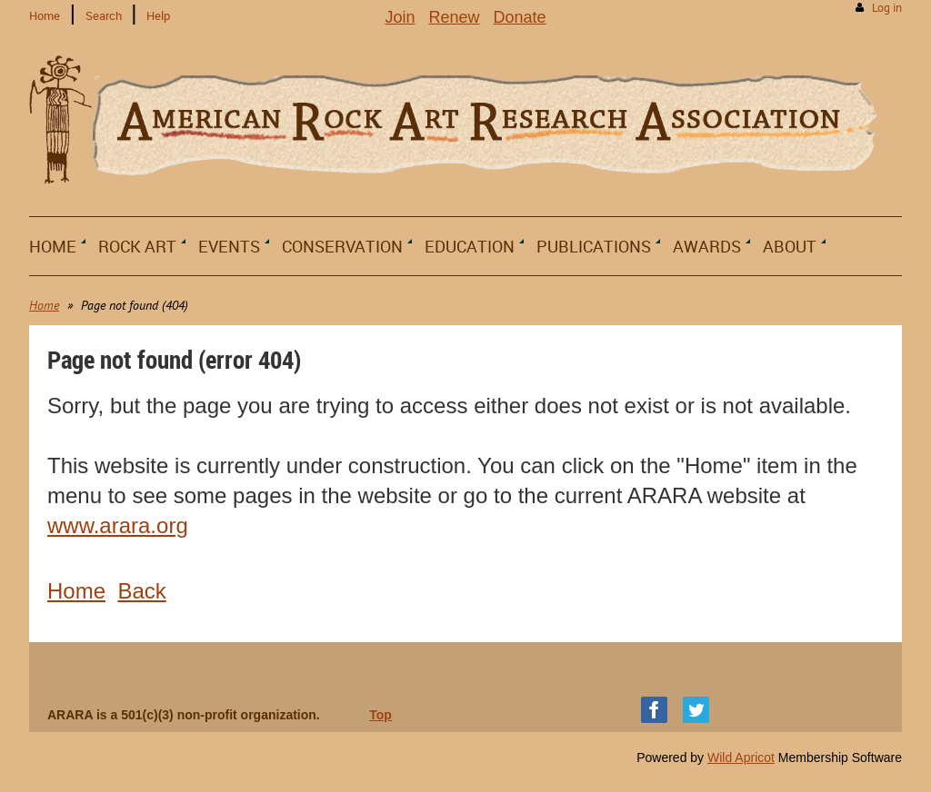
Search (103, 15)
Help (158, 15)
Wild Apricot (741, 757)
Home (44, 15)
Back (141, 591)
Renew (453, 17)
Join (400, 17)
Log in (887, 7)
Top (380, 715)
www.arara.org (117, 525)
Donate (520, 17)
